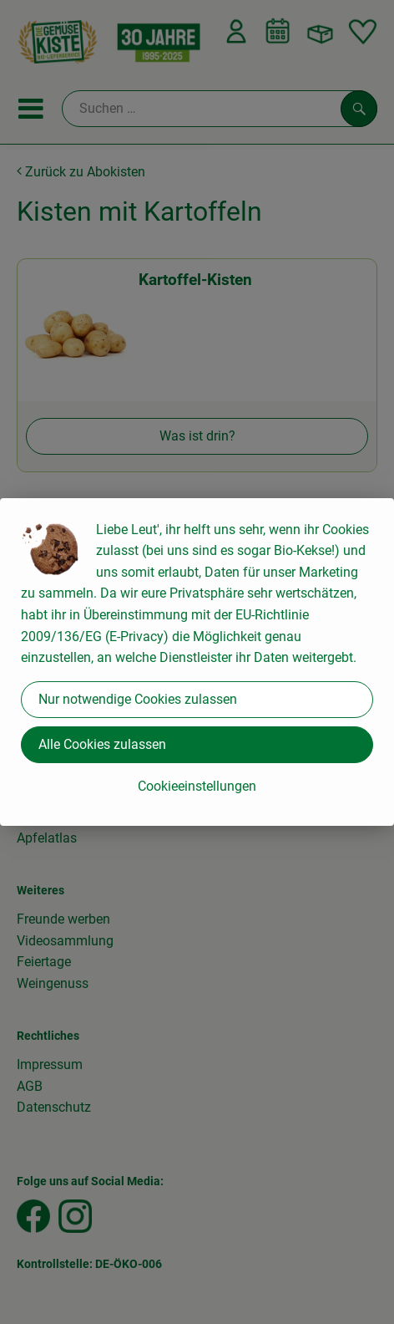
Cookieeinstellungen (197, 786)
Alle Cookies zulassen (102, 744)
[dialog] (197, 662)
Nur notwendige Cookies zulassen (137, 699)
